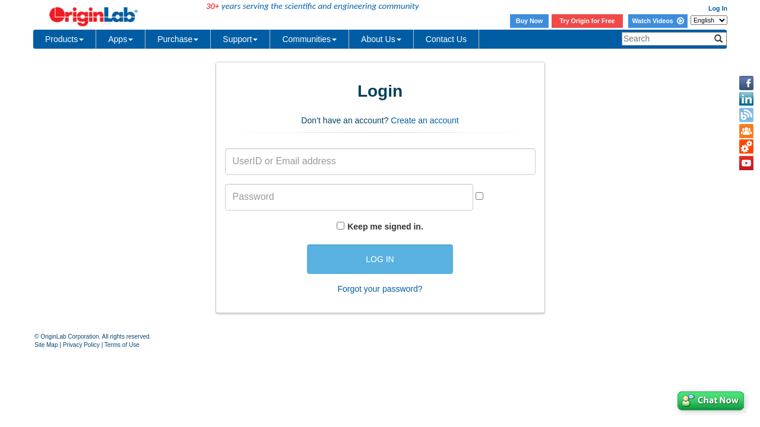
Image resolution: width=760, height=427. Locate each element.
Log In (717, 8)
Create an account (424, 120)
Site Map (46, 345)
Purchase (177, 39)
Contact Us (446, 39)
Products (64, 39)
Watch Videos (657, 20)
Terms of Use (122, 345)
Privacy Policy (81, 345)
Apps (120, 39)
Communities (309, 39)
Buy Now (529, 20)
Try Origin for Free (587, 20)
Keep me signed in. (385, 226)
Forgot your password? (379, 289)
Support (240, 39)
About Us (381, 39)
